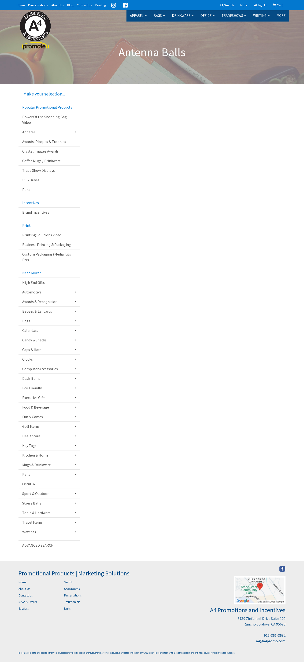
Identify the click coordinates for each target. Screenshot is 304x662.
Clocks (27, 359)
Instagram (113, 5)
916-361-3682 (274, 635)
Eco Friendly (32, 388)
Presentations (38, 5)
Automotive (31, 292)
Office (207, 18)
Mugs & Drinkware (36, 464)
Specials (24, 609)
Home (21, 5)
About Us (57, 5)
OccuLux (28, 484)
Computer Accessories (40, 368)
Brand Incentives (35, 212)
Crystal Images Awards (40, 151)
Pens (26, 189)
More (281, 18)
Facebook (125, 5)
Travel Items (32, 522)
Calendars (30, 330)
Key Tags (29, 445)
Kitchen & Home (35, 455)
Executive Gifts (33, 397)
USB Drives (30, 180)
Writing (261, 18)
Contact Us (84, 5)
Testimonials (72, 602)
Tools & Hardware (36, 512)
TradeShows (234, 18)
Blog (70, 5)
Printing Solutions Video (41, 235)
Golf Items (31, 426)
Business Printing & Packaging (46, 244)
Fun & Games (32, 416)
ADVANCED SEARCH (38, 545)
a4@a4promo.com (270, 641)
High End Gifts (33, 282)
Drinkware (182, 18)
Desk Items (31, 378)
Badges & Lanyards (37, 311)
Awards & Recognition (39, 301)
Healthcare (31, 436)
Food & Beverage (35, 407)
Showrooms (72, 589)
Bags (159, 18)
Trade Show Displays (38, 170)
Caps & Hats (31, 349)
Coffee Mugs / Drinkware (41, 160)
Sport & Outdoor (35, 493)
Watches (29, 532)
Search (68, 582)
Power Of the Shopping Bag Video (44, 119)
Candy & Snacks (34, 340)
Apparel (138, 18)
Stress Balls (31, 503)
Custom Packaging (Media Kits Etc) (46, 257)
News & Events (28, 602)
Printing (100, 5)
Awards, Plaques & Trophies (44, 141)
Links (67, 609)
